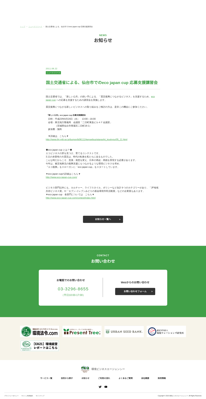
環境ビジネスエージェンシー (103, 369)
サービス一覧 (34, 17)
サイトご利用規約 (27, 396)
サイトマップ (40, 396)
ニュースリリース (53, 72)
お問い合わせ (194, 6)
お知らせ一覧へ (103, 219)
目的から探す (62, 17)
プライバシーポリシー (11, 396)
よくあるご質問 (144, 17)
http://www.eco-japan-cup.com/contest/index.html (73, 198)
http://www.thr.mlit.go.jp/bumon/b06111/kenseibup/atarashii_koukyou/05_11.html (91, 139)
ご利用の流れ (117, 17)
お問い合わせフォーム (135, 291)
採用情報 (162, 378)
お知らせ (89, 16)
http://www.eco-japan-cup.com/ (63, 177)
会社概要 (172, 17)
